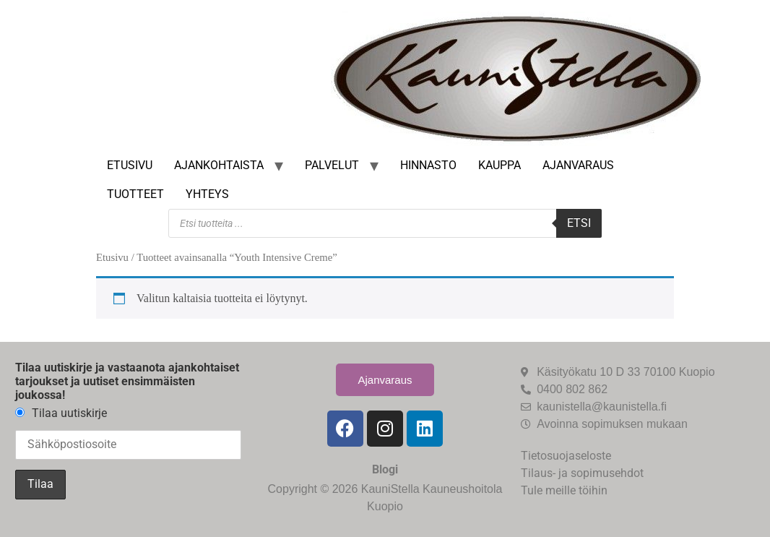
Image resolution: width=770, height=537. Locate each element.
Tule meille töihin (564, 490)
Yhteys (207, 194)
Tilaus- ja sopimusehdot (582, 473)
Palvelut (332, 165)
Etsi (579, 223)
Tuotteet (135, 194)
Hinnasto (428, 165)
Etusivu (129, 165)
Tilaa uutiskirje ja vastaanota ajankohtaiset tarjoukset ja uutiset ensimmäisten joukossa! (127, 381)
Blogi (385, 469)
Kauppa (499, 165)
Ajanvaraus (578, 165)
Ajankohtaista (219, 165)
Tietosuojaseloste (566, 456)
